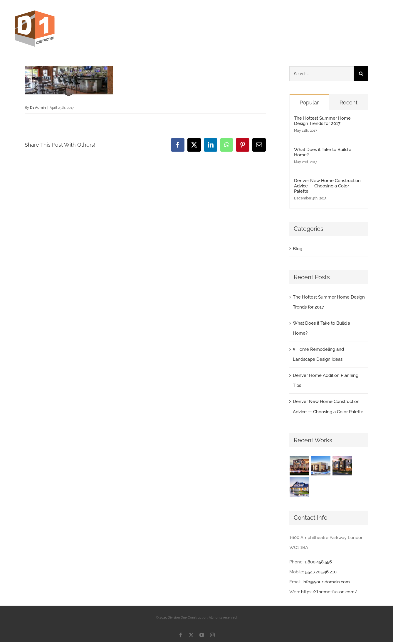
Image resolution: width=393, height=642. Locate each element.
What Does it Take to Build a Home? (322, 152)
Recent (348, 102)
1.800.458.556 (318, 562)
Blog (297, 248)
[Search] (361, 73)
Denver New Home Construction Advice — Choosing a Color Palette (327, 186)
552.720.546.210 (321, 572)
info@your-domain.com (326, 582)
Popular (309, 102)
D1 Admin (38, 108)
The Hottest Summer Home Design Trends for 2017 (322, 121)
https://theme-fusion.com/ (329, 591)
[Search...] (321, 73)
